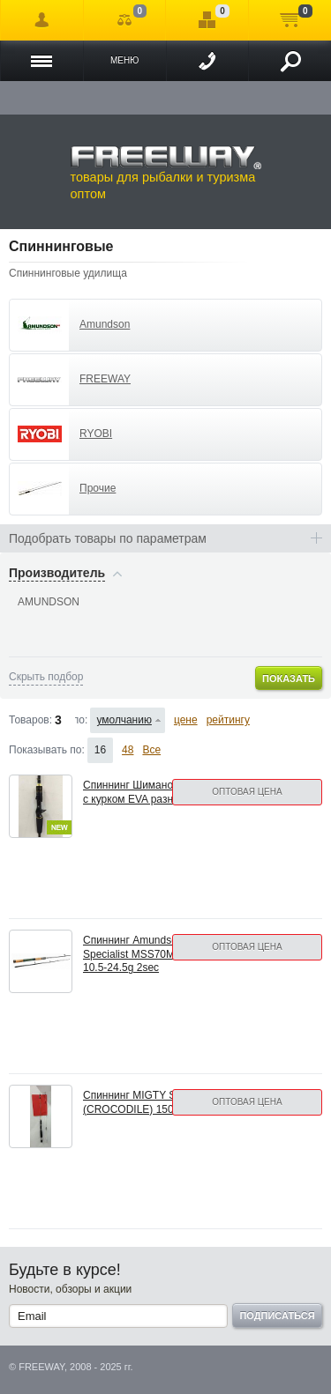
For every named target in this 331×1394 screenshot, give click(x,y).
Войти (42, 20)
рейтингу (228, 720)
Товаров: (30, 720)
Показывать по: (47, 750)
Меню (124, 60)
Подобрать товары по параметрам (108, 538)
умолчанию (124, 720)
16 (100, 750)
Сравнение (125, 20)
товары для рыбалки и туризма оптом (166, 173)
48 (127, 750)
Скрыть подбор (46, 677)
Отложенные (207, 20)
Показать (288, 678)
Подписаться (276, 1315)
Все (151, 750)
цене (186, 720)
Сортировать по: (81, 720)
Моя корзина (290, 20)
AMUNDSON (48, 602)
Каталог (42, 61)
